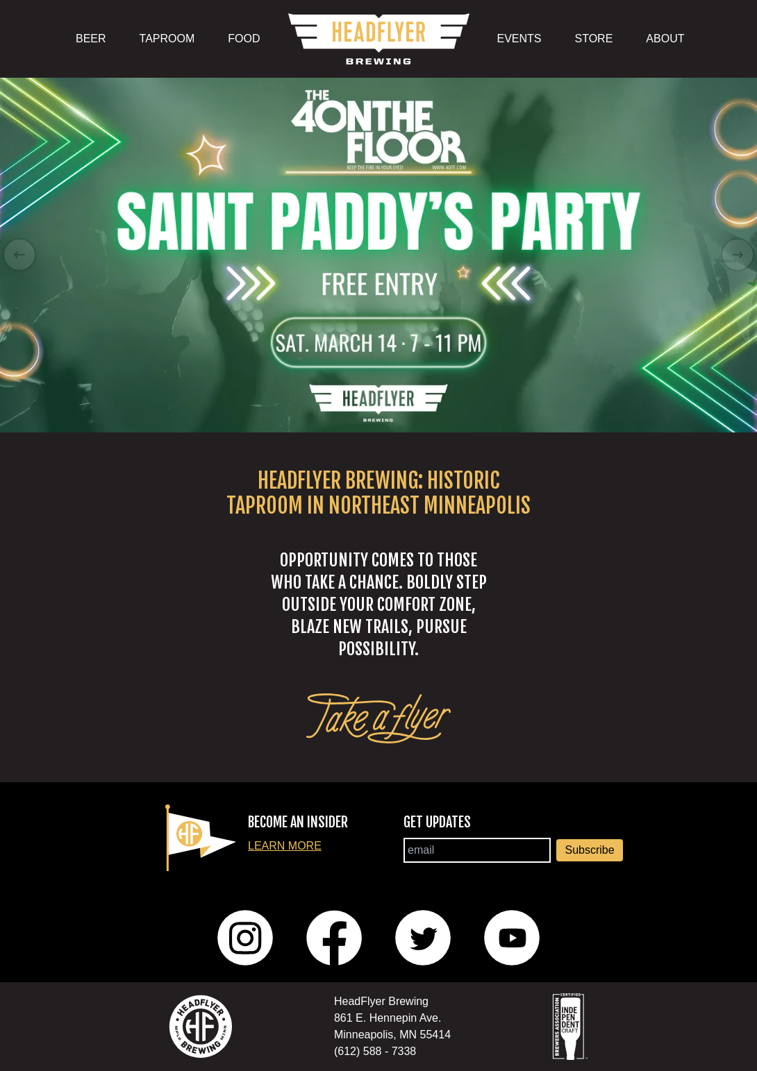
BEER (91, 38)
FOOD (244, 38)
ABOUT (665, 38)
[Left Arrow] (19, 254)
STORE (594, 38)
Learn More (285, 846)
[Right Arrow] (737, 254)
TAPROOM (167, 38)
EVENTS (519, 38)
